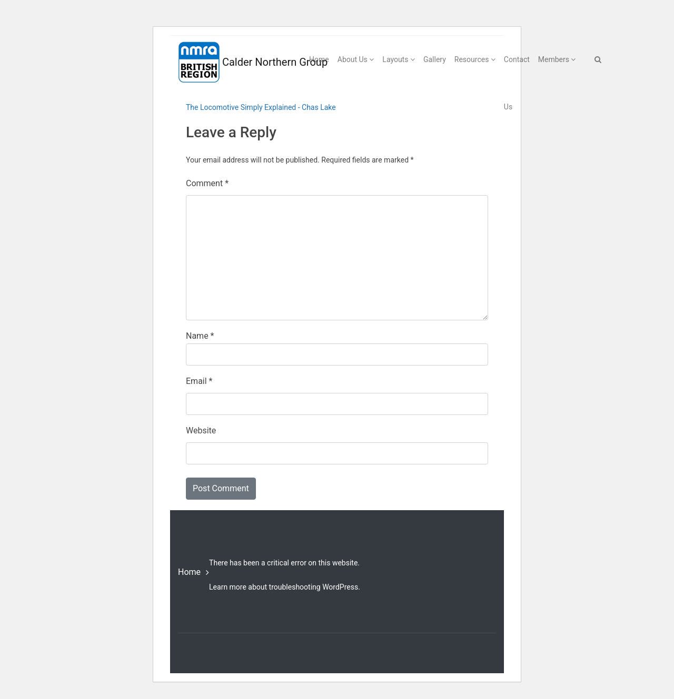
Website (201, 430)
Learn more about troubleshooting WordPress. (284, 587)
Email (199, 381)
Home (189, 572)
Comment (207, 183)
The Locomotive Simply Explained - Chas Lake (261, 107)
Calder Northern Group (232, 62)
